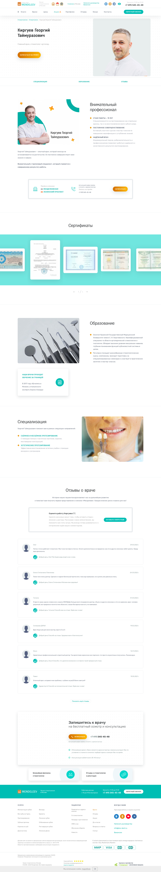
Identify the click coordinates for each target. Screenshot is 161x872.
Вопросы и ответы (99, 827)
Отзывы (84, 12)
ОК (95, 869)
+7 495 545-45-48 (134, 5)
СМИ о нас (75, 824)
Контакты (108, 12)
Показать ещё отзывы (80, 701)
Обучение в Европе (78, 828)
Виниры (42, 810)
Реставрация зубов (46, 827)
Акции (57, 12)
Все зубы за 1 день (24, 814)
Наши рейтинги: (73, 861)
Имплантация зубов (25, 810)
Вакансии (86, 5)
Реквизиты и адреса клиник (78, 810)
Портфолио (70, 12)
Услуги (23, 12)
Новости (74, 832)
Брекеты (42, 814)
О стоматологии (77, 815)
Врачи (34, 12)
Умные (95, 12)
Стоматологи (33, 20)
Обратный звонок (133, 12)
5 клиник (71, 4)
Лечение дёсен (44, 831)
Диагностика (22, 831)
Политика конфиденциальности (73, 863)
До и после (96, 822)
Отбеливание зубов (46, 822)
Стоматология (23, 20)
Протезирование (23, 818)
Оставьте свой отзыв (115, 520)
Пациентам (76, 805)
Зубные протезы (23, 822)
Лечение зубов (44, 818)
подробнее (86, 869)
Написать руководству (91, 3)
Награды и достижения (79, 820)
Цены (45, 12)
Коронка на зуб (23, 827)
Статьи (95, 831)
